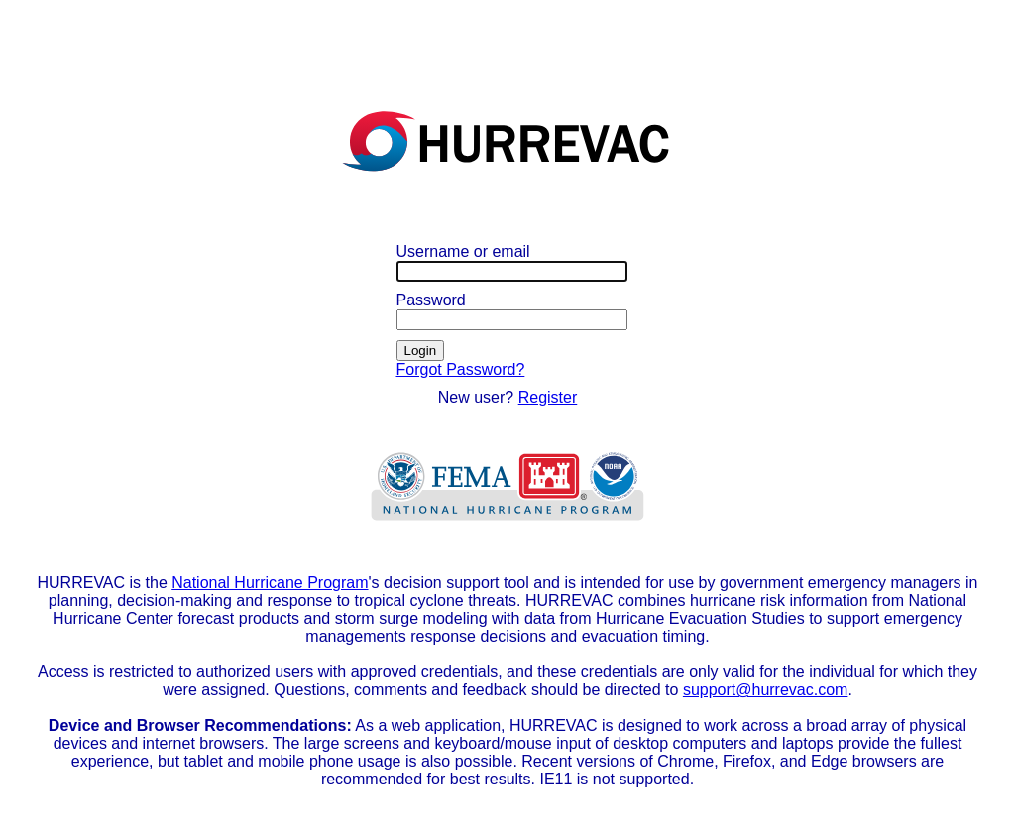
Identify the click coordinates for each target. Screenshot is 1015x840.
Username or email (463, 251)
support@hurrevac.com (765, 689)
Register (548, 397)
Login (420, 350)
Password (431, 300)
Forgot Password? (460, 369)
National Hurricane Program (269, 582)
